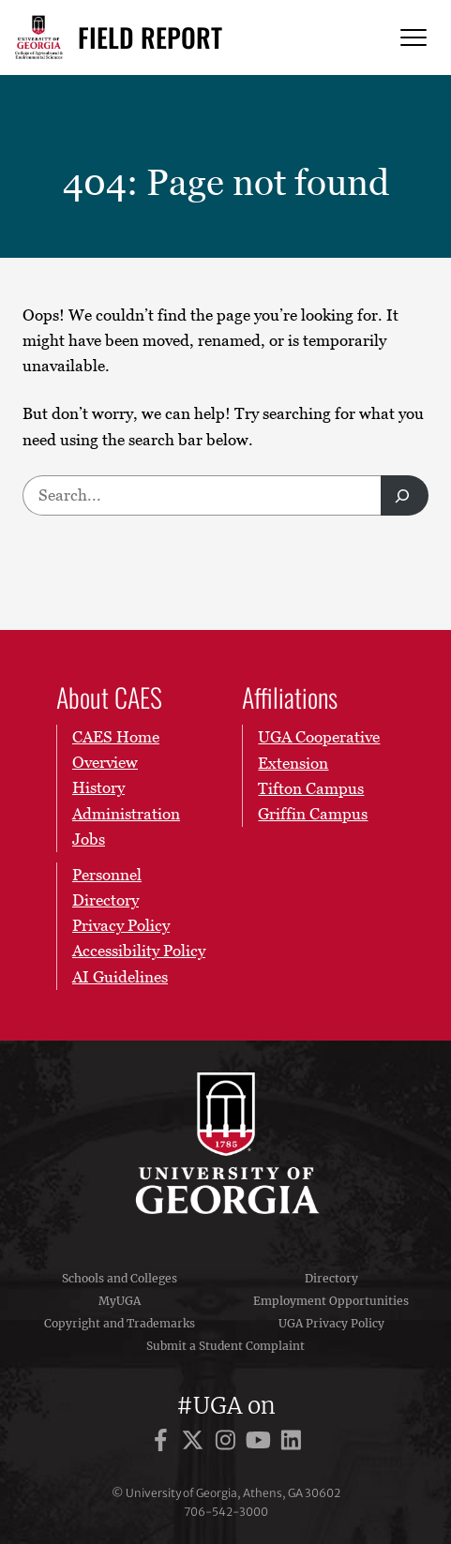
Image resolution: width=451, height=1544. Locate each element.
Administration (126, 813)
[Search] (404, 495)
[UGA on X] (195, 1443)
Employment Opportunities (331, 1301)
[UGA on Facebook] (163, 1443)
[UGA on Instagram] (228, 1443)
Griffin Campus (313, 813)
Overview (105, 763)
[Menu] (413, 38)
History (98, 788)
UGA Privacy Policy (331, 1323)
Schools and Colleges (119, 1278)
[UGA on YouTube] (261, 1443)
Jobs (88, 839)
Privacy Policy (121, 926)
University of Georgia (226, 1142)
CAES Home (115, 736)
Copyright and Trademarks (119, 1323)
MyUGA (119, 1301)
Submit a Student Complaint (225, 1346)
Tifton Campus (311, 788)
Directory (331, 1278)
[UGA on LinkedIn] (291, 1443)
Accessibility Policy (138, 951)
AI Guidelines (120, 976)
